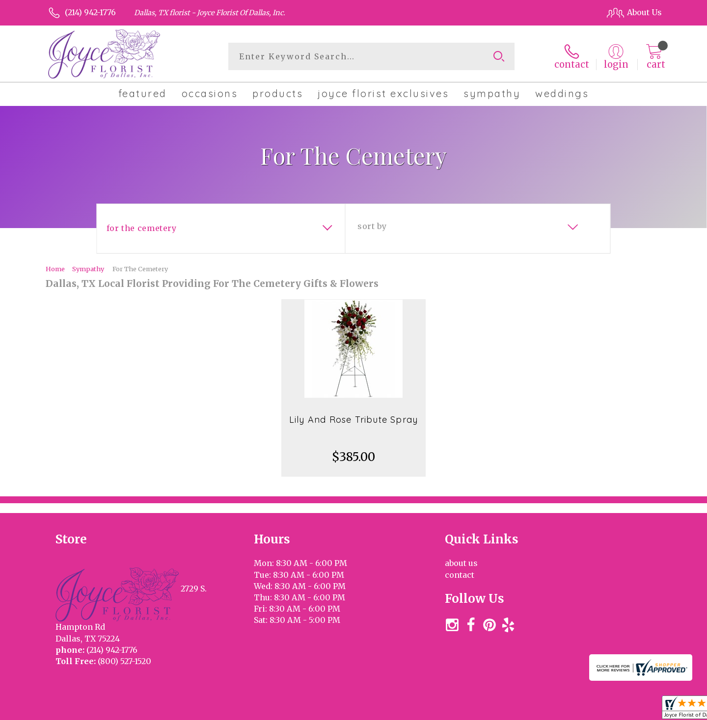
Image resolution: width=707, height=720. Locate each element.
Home (55, 269)
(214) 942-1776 (90, 12)
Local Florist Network (571, 709)
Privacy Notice (497, 709)
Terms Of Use (437, 709)
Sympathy (88, 269)
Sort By (371, 226)
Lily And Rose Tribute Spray (353, 419)
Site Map (635, 709)
